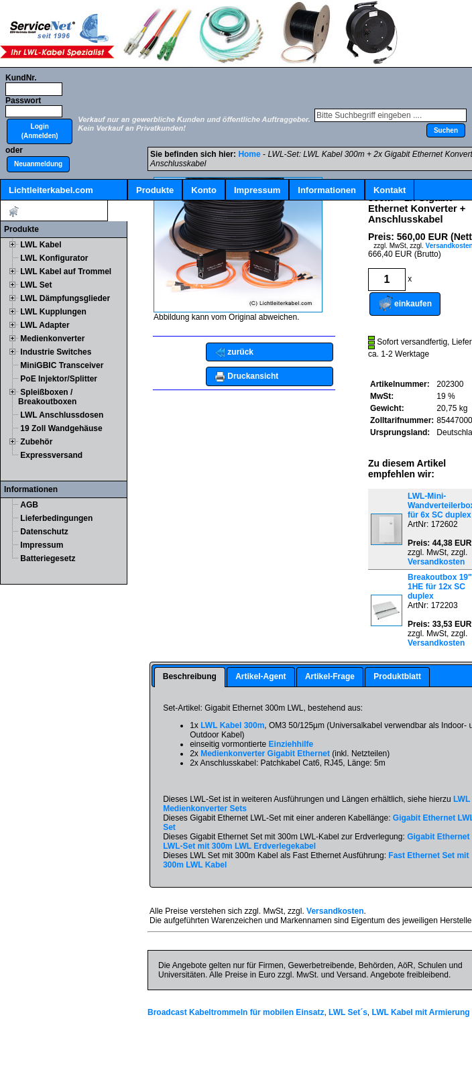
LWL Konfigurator (54, 258)
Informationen (327, 190)
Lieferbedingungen (56, 518)
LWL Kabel (40, 244)
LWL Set (36, 285)
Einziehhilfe (291, 744)
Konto (204, 190)
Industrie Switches (55, 352)
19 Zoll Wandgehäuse (61, 428)
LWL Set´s (348, 1012)
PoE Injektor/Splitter (58, 378)
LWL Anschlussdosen (61, 415)
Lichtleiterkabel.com (51, 190)
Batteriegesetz (47, 558)
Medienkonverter (52, 338)
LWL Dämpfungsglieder (65, 298)
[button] (39, 131)
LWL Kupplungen (53, 311)
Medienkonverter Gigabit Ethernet (265, 753)
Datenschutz (44, 531)
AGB (29, 505)
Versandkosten (436, 562)
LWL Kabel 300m (232, 725)
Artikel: (54, 211)
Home (249, 154)
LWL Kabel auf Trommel (65, 271)
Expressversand (51, 455)
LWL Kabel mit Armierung (421, 1012)
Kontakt (389, 190)
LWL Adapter (44, 325)
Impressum (257, 190)
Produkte (155, 190)
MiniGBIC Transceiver (61, 365)
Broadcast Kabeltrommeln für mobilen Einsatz (236, 1012)
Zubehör (36, 441)
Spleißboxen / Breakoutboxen (47, 397)
